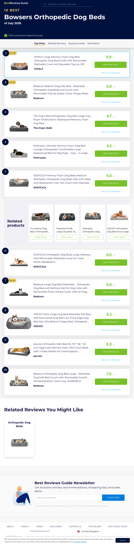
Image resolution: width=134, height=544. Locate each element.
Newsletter (93, 43)
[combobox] (67, 4)
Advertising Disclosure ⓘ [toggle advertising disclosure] (40, 531)
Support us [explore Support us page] (75, 526)
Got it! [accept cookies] (123, 540)
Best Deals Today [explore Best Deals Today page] (117, 526)
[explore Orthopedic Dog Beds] (19, 437)
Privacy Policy (80, 541)
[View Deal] (41, 223)
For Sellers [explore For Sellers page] (94, 526)
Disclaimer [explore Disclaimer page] (56, 526)
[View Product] (67, 64)
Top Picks (39, 43)
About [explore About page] (10, 526)
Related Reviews (57, 43)
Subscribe (113, 497)
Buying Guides (77, 43)
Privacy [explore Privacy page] (25, 526)
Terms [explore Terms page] (39, 526)
